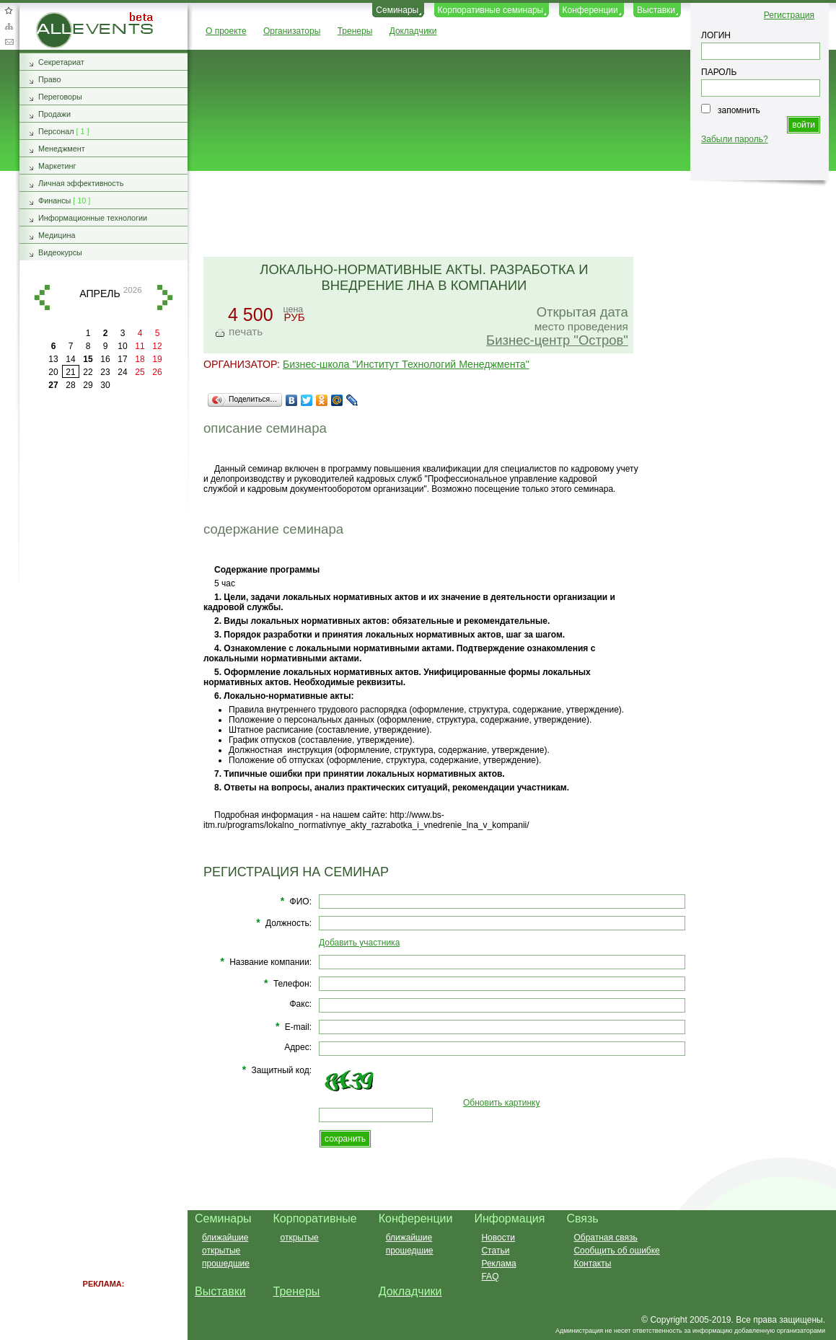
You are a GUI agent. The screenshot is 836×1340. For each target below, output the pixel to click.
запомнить (739, 110)
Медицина (56, 235)
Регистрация (789, 15)
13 (53, 359)
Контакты (592, 1264)
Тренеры (355, 31)
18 (139, 359)
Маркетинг (57, 166)
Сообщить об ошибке (616, 1251)
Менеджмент (61, 148)
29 (87, 385)
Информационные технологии (92, 217)
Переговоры (60, 96)
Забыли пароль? (734, 139)
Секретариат (61, 62)
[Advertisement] (505, 214)
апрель (99, 293)
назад (42, 297)
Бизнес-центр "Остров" (557, 340)
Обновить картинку (501, 1103)
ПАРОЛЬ (718, 72)
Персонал (56, 131)
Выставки (656, 10)
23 (105, 372)
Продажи (54, 114)
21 (70, 372)
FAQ (489, 1276)
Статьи (495, 1251)
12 (157, 346)
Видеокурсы (60, 252)
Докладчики (413, 31)
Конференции (590, 10)
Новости (497, 1238)
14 (70, 359)
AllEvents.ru (59, 17)
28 (70, 385)
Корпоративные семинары (491, 10)
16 (105, 359)
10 (122, 346)
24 (122, 372)
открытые (221, 1251)
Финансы (54, 200)
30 (105, 385)
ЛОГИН (716, 35)
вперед (165, 297)
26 (157, 372)
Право (49, 79)
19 (157, 359)
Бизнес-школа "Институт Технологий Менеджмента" (406, 364)
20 (53, 372)
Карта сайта (8, 26)
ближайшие (225, 1238)
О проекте (226, 31)
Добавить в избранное (8, 10)
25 (139, 372)
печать (246, 331)
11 (139, 346)
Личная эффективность (80, 183)
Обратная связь (8, 42)
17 (122, 359)
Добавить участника (359, 943)
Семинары (397, 10)
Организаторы (291, 31)
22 (87, 372)
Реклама (498, 1264)
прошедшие (226, 1264)
